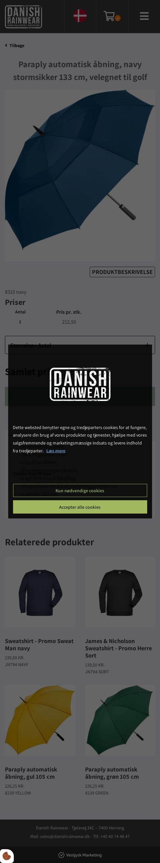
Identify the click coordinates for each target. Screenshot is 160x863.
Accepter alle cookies (80, 507)
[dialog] (80, 431)
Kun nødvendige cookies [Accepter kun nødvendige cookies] (80, 491)
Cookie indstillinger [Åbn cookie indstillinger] (32, 473)
